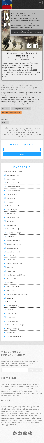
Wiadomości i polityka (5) (15, 325)
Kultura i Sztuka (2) (13, 229)
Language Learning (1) (14, 233)
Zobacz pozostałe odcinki (21, 109)
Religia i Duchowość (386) (16, 275)
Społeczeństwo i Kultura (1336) (17, 294)
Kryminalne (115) (13, 221)
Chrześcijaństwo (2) (13, 186)
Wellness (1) (11, 317)
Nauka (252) (11, 259)
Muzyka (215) (11, 256)
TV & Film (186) (12, 313)
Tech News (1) (12, 302)
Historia (5, 122)
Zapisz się (35, 370)
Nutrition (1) (11, 267)
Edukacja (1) (11, 198)
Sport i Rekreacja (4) (14, 286)
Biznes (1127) (11, 179)
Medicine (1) (11, 236)
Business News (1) (13, 183)
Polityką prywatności (19, 20)
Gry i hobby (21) (12, 209)
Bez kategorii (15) (13, 175)
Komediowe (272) (13, 217)
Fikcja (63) (10, 202)
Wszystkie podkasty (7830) (13, 171)
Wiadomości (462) (13, 321)
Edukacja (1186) (12, 194)
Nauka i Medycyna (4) (14, 263)
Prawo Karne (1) (12, 271)
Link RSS (5, 109)
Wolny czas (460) (13, 329)
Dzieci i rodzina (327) (14, 190)
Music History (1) (12, 248)
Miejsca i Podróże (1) (14, 244)
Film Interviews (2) (13, 206)
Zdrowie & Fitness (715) (15, 336)
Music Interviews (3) (14, 252)
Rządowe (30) (11, 279)
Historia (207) (11, 213)
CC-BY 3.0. (34, 393)
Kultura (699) (11, 225)
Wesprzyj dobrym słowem (11, 112)
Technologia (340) (13, 306)
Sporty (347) (11, 290)
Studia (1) (10, 298)
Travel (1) (10, 309)
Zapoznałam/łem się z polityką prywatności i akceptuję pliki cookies (26, 31)
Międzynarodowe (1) (14, 240)
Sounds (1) (10, 282)
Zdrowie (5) (11, 332)
